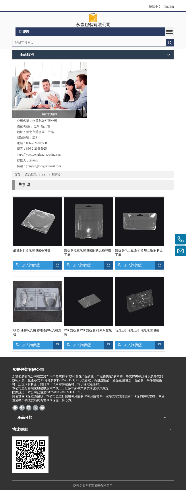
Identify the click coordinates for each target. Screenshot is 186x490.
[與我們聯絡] (49, 90)
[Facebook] (15, 408)
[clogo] (93, 19)
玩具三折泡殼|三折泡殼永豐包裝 (137, 330)
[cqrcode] (30, 454)
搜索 (170, 42)
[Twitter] (35, 408)
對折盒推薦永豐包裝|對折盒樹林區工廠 (87, 253)
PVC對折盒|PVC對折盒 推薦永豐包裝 (88, 332)
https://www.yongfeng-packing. (36, 154)
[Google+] (22, 408)
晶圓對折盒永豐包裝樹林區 (31, 250)
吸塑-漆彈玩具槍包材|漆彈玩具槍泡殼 (37, 332)
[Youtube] (42, 408)
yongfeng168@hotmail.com (43, 166)
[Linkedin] (28, 408)
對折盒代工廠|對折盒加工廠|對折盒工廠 (139, 253)
